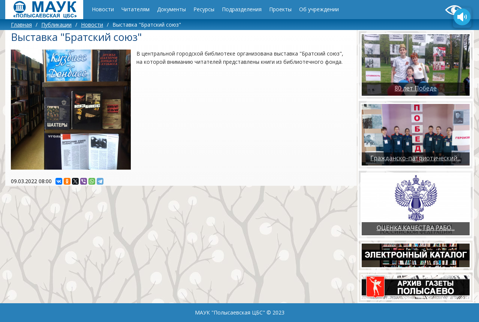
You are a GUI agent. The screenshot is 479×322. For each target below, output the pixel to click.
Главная (21, 24)
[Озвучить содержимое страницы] (462, 18)
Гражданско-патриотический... (415, 158)
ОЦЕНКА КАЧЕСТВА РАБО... (416, 228)
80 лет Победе (416, 88)
